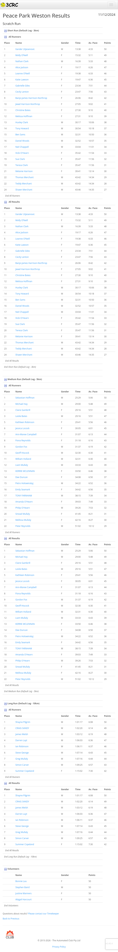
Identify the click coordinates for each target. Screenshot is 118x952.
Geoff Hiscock (22, 452)
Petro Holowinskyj (24, 483)
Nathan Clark (21, 61)
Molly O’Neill (21, 55)
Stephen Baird (22, 887)
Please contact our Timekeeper (43, 913)
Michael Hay (21, 403)
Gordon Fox (21, 446)
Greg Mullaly (21, 758)
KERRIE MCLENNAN (25, 471)
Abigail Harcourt (23, 899)
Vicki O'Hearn (22, 152)
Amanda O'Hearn (24, 501)
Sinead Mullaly (22, 513)
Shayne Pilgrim (22, 722)
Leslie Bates (21, 416)
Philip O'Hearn (22, 507)
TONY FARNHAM (23, 495)
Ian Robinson (21, 746)
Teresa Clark (21, 165)
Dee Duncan (21, 477)
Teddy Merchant (23, 183)
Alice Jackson (21, 67)
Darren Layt (21, 740)
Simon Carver (22, 764)
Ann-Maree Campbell (26, 434)
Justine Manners (23, 893)
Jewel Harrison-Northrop (27, 104)
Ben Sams (20, 134)
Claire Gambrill (22, 410)
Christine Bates (22, 110)
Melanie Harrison (24, 171)
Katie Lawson (22, 79)
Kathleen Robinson (24, 422)
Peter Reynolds (22, 526)
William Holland (23, 458)
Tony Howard (22, 128)
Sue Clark (20, 159)
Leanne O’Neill (22, 73)
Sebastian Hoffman (25, 397)
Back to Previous (11, 918)
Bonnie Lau (21, 881)
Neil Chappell (22, 146)
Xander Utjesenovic (25, 49)
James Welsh (21, 734)
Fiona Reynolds (22, 440)
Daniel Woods (22, 140)
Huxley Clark (21, 122)
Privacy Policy (59, 946)
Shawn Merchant (23, 189)
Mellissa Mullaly (23, 519)
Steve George (22, 752)
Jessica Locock (22, 428)
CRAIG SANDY (22, 728)
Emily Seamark (22, 489)
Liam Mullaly (21, 465)
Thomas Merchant (24, 177)
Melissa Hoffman (23, 116)
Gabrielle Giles (22, 85)
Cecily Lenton (22, 91)
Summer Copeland (24, 770)
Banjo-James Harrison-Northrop (31, 98)
